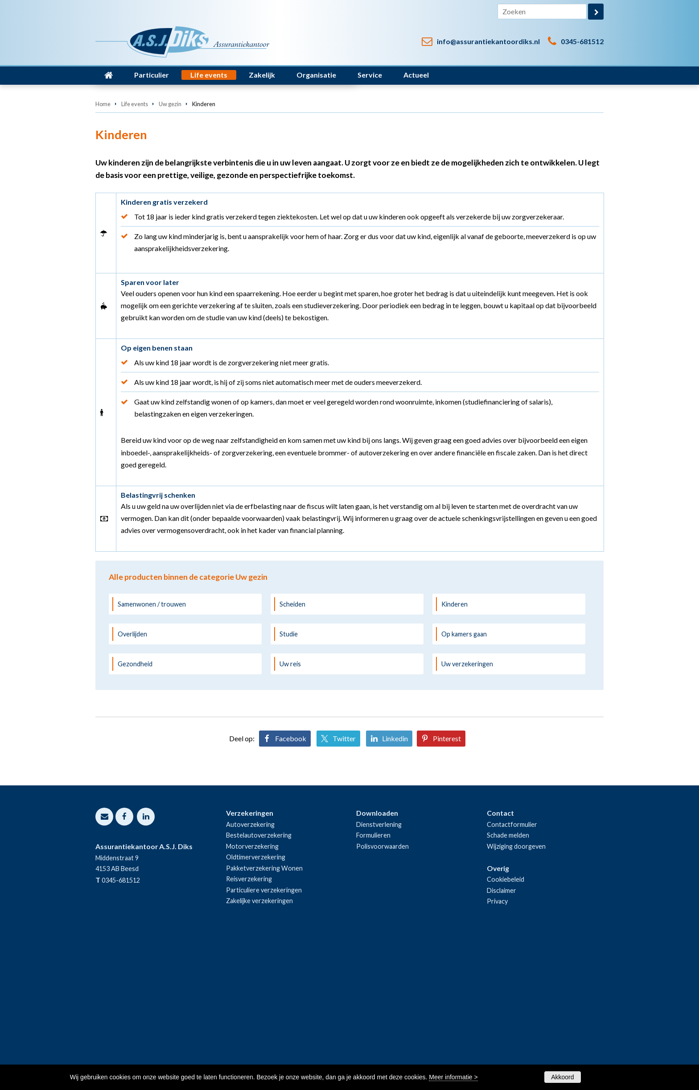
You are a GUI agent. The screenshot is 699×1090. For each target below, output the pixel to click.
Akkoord (562, 1077)
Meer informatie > (453, 1077)
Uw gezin (170, 251)
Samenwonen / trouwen (152, 751)
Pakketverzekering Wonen (264, 1016)
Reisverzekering (249, 1026)
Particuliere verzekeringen (264, 1037)
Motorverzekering (252, 994)
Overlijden (132, 781)
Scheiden (292, 751)
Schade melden (508, 983)
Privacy (497, 1049)
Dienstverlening (379, 972)
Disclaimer (501, 1037)
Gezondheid (135, 811)
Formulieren (373, 983)
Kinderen (454, 751)
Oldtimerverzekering (255, 1004)
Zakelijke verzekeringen (259, 1048)
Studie (289, 781)
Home (103, 251)
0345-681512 (582, 41)
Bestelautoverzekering (259, 983)
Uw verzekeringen (467, 811)
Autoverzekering (250, 972)
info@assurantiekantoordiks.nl (488, 41)
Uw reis (290, 811)
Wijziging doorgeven (516, 994)
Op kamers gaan (464, 781)
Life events (134, 251)
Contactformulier (512, 972)
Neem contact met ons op (148, 203)
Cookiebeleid (505, 1027)
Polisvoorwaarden (382, 994)
